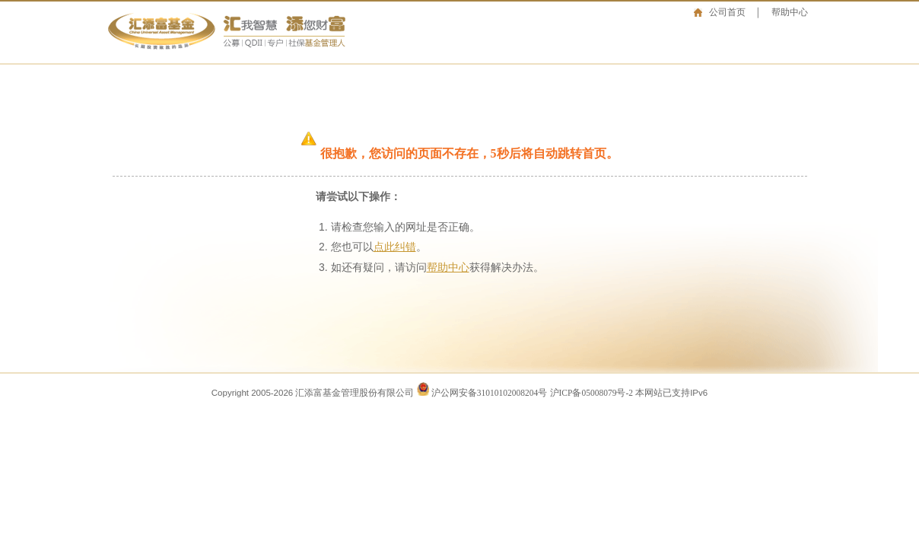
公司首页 (727, 12)
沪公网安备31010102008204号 (489, 392)
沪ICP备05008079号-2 (591, 392)
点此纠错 (395, 247)
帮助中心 (789, 12)
